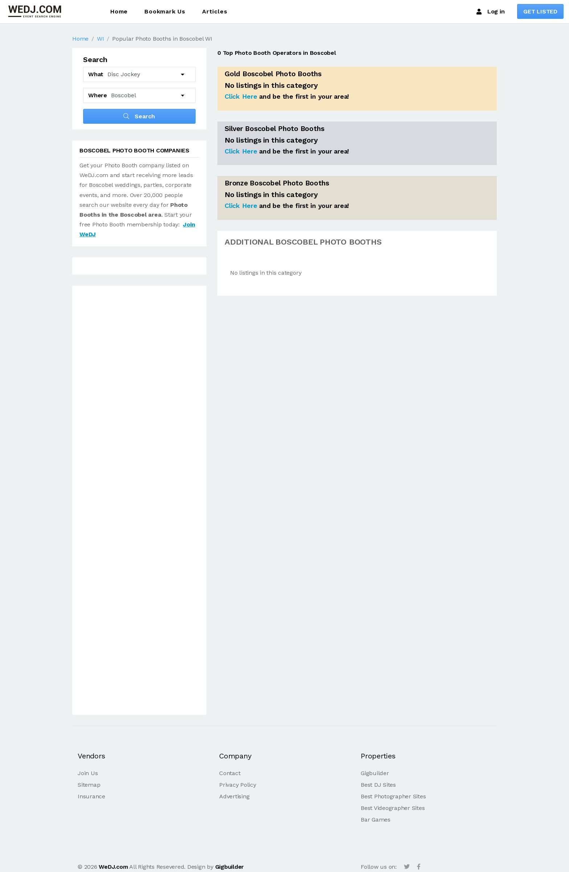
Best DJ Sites (378, 784)
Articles (214, 11)
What (95, 74)
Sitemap (89, 784)
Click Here (241, 96)
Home (119, 11)
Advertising (234, 796)
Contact (229, 773)
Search (139, 116)
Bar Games (375, 819)
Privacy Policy (237, 784)
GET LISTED (540, 11)
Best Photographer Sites (393, 796)
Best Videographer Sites (393, 808)
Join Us (88, 773)
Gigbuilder (375, 773)
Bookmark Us (164, 11)
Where (97, 95)
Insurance (91, 796)
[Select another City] (148, 95)
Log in (490, 12)
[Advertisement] (139, 502)
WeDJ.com (113, 866)
